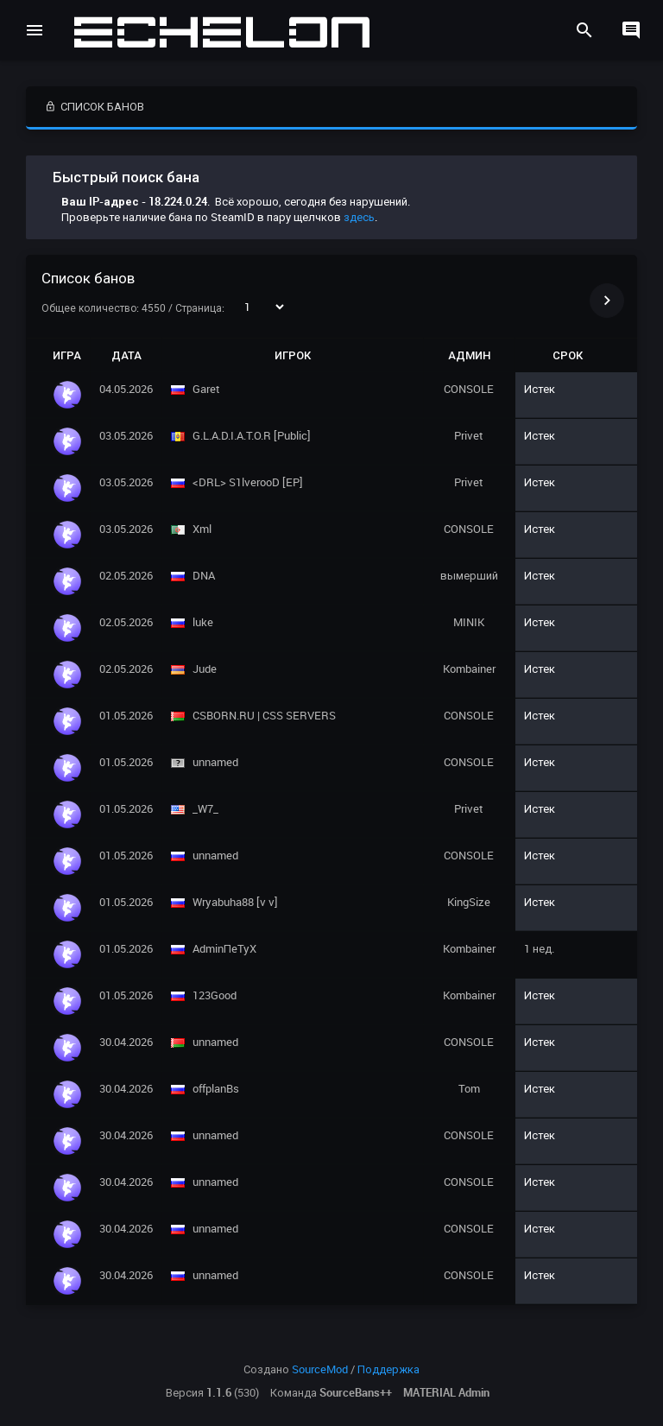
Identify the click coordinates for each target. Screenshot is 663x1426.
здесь (359, 217)
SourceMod (320, 1369)
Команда (331, 1392)
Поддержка (388, 1369)
